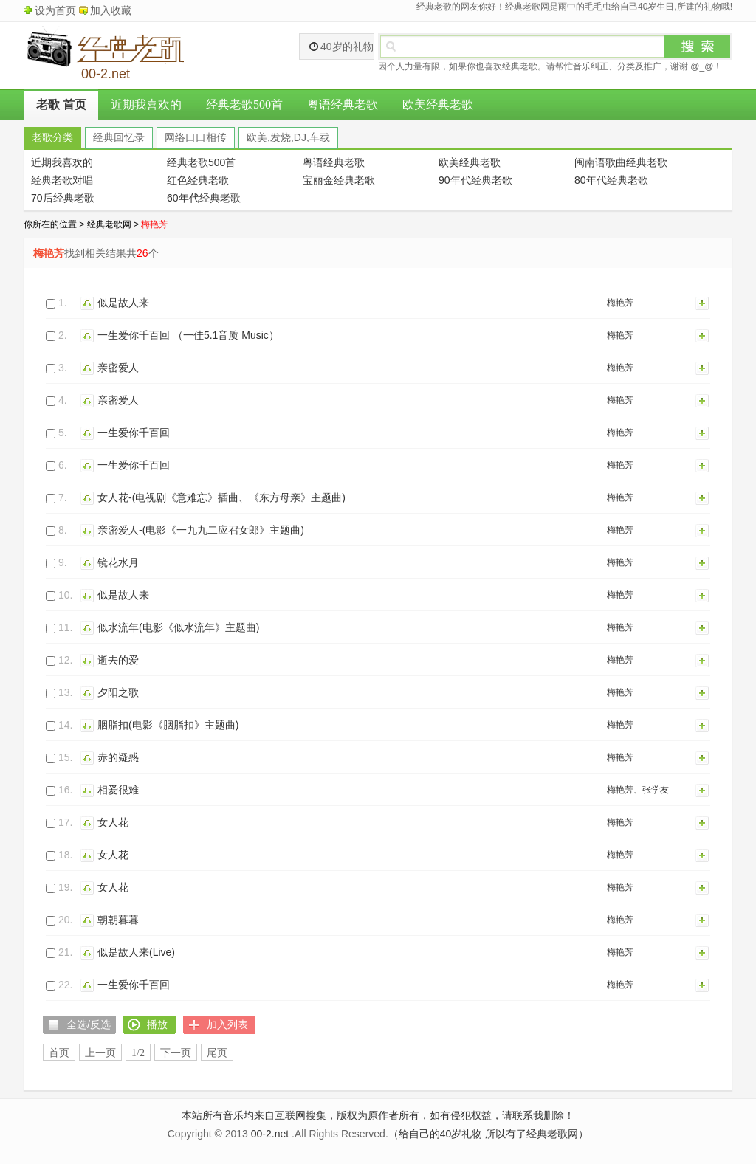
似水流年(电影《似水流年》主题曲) (178, 627)
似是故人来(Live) (136, 952)
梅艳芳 (620, 302)
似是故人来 (123, 303)
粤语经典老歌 (342, 104)
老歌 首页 (61, 104)
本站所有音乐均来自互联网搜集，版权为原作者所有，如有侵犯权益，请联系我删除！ (378, 1115)
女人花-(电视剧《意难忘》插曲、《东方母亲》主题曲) (221, 497)
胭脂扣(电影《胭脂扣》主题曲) (167, 725)
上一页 (100, 1052)
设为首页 (55, 10)
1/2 (138, 1052)
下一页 (175, 1052)
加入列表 (702, 303)
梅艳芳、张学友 (638, 790)
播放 (88, 303)
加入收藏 (110, 10)
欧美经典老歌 (437, 104)
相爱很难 (118, 790)
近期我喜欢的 (146, 104)
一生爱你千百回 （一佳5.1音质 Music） (188, 335)
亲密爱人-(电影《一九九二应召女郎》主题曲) (200, 530)
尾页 (217, 1052)
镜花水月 (118, 562)
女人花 (112, 822)
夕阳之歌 (118, 692)
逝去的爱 (118, 660)
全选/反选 (88, 1024)
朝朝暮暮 (118, 920)
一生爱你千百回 (133, 432)
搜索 (697, 46)
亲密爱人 (118, 367)
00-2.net (270, 1134)
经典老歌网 (109, 224)
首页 (59, 1052)
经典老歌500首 (244, 104)
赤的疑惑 (118, 757)
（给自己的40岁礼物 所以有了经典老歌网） (488, 1134)
